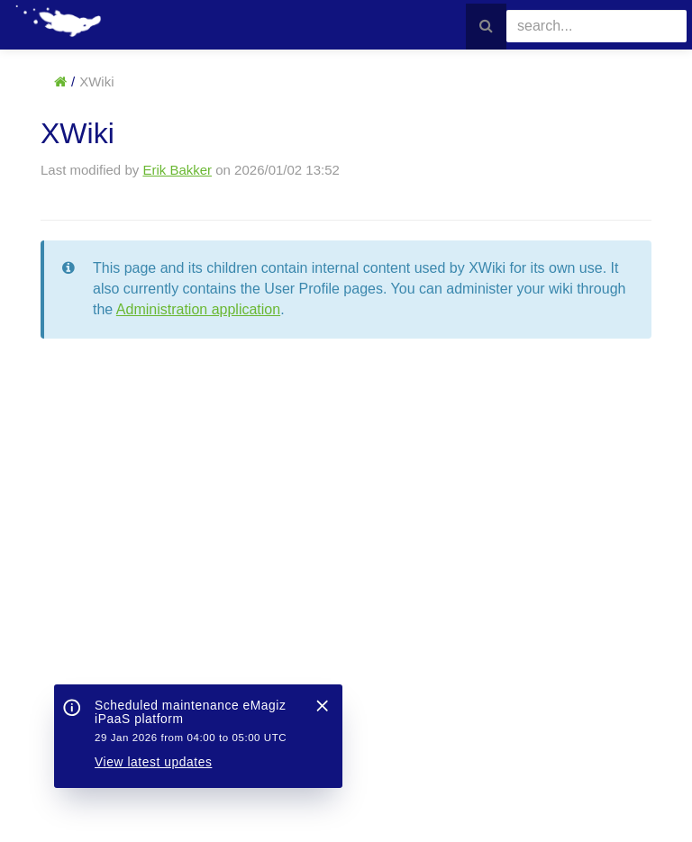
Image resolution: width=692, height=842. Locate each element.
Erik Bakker (177, 169)
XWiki (96, 81)
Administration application (198, 309)
